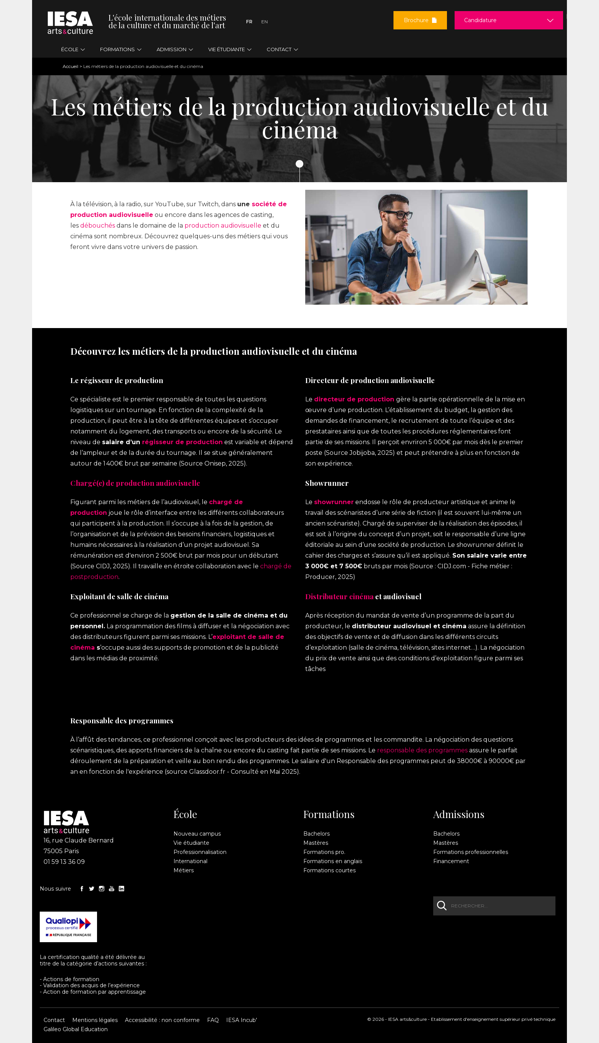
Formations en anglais (332, 861)
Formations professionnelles (470, 852)
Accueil (70, 66)
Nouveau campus (197, 833)
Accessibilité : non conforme (162, 1020)
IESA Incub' (241, 1020)
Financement (451, 861)
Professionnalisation (200, 852)
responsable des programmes (422, 750)
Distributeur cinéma (339, 596)
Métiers (183, 870)
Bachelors (316, 833)
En (264, 21)
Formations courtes (329, 870)
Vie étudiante (191, 842)
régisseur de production (182, 442)
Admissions (458, 814)
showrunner (334, 502)
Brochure (420, 20)
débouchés (97, 225)
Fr (249, 21)
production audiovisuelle (223, 225)
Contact (54, 1020)
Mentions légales (95, 1020)
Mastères (315, 842)
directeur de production (354, 399)
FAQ (213, 1020)
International (190, 861)
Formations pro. (324, 852)
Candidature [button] (480, 20)
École (185, 814)
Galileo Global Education (76, 1029)
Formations (329, 814)
